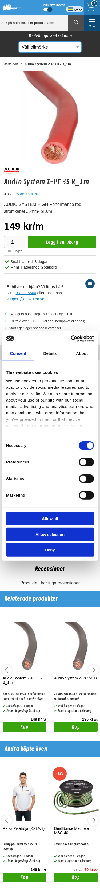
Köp (15, 728)
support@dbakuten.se (25, 299)
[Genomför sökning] (76, 23)
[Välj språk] (74, 7)
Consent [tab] (18, 353)
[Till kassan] (92, 7)
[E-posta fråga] (90, 283)
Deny (50, 550)
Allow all (50, 518)
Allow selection (50, 534)
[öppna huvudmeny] (92, 23)
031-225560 (26, 293)
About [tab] (82, 353)
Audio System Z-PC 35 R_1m (47, 64)
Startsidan (10, 64)
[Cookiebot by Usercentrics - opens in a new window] (71, 338)
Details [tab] (50, 353)
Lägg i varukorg (53, 243)
